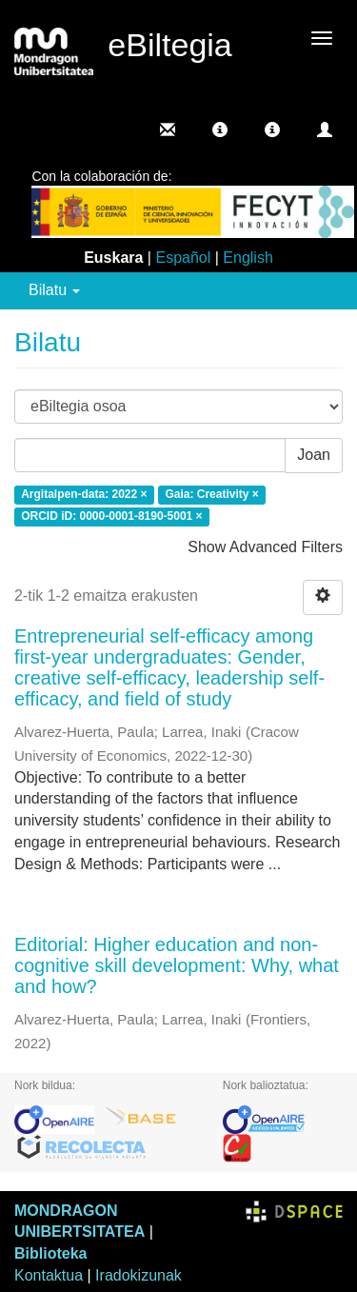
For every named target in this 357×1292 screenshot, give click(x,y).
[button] (220, 129)
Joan (313, 455)
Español (182, 257)
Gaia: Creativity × (211, 495)
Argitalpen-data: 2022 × (84, 495)
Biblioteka (50, 1253)
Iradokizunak (138, 1275)
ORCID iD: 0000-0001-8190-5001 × (111, 516)
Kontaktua (48, 1275)
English (247, 257)
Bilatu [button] (54, 290)
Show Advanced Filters (265, 547)
